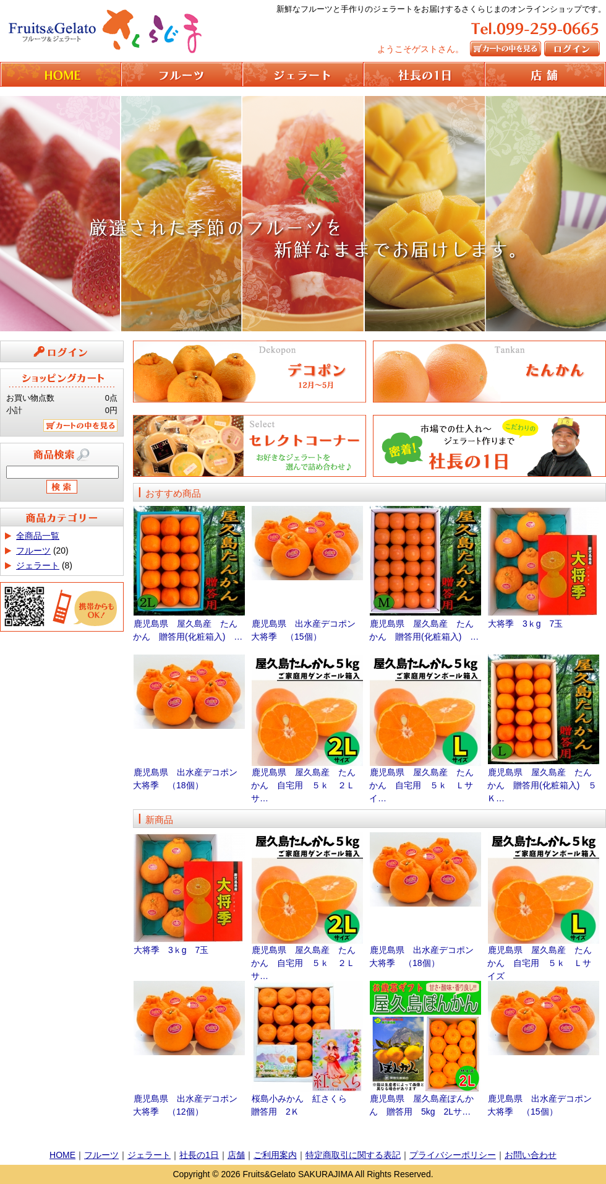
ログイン (573, 48)
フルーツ (181, 74)
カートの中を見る (507, 48)
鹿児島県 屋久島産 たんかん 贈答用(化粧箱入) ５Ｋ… (542, 785)
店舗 (236, 1155)
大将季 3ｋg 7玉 (525, 624)
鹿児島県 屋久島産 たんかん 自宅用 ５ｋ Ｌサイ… (421, 785)
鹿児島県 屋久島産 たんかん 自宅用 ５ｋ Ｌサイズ (539, 963)
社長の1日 (424, 74)
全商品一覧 (37, 536)
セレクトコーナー (249, 441)
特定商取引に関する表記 (353, 1155)
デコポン (249, 372)
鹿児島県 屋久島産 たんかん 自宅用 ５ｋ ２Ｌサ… (303, 785)
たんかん (489, 372)
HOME (60, 74)
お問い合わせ (531, 1155)
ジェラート (303, 74)
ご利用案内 (275, 1155)
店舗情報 (545, 74)
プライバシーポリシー (452, 1155)
